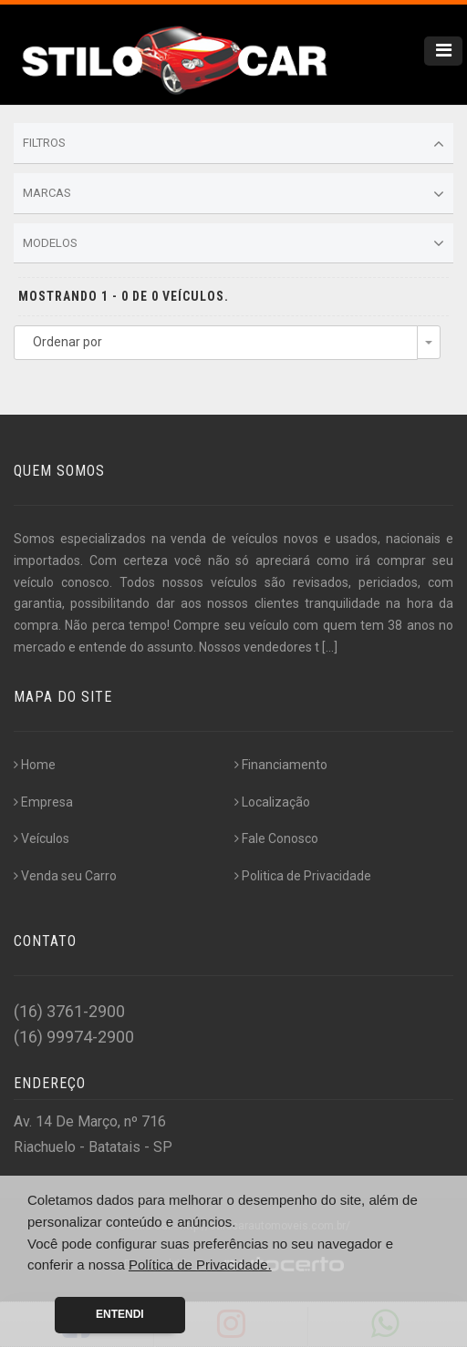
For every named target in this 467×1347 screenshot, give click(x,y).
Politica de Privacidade (302, 876)
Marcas (233, 194)
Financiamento (280, 764)
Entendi (120, 1314)
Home (35, 764)
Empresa (43, 802)
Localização (272, 802)
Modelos (233, 243)
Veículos (41, 838)
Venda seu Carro (65, 876)
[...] (329, 647)
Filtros (233, 144)
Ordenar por (67, 341)
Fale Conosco (276, 838)
